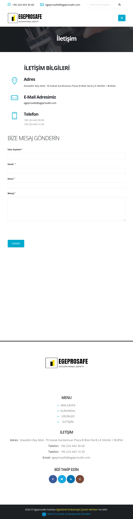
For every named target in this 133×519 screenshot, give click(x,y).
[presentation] (34, 230)
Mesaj (11, 193)
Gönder (16, 243)
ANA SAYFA (68, 405)
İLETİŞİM (68, 422)
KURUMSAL (68, 411)
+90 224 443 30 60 (23, 4)
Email (11, 164)
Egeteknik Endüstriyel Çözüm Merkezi (77, 509)
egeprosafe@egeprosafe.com (62, 4)
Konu (10, 178)
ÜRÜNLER (67, 416)
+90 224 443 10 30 (34, 124)
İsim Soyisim (14, 149)
